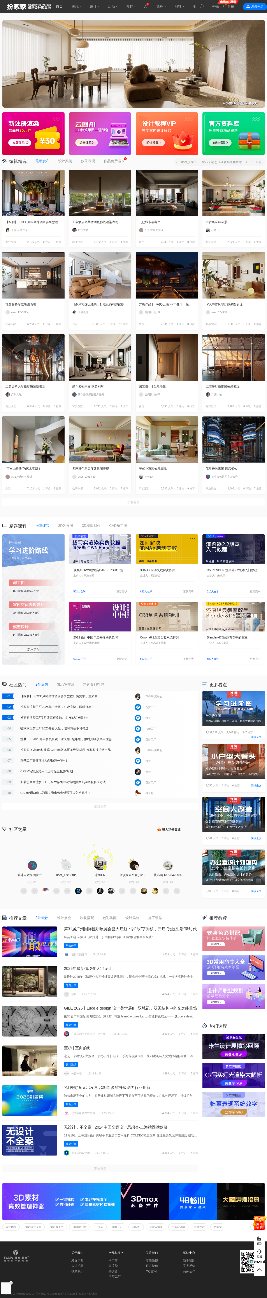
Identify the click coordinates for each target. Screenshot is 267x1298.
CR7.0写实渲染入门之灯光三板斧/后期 (46, 771)
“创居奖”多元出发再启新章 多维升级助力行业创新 (107, 1087)
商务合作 (189, 1271)
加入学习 (33, 649)
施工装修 (155, 918)
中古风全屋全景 (216, 222)
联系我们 (77, 1271)
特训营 (113, 1271)
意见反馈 (189, 1266)
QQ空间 (151, 1271)
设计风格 (132, 918)
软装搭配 (87, 918)
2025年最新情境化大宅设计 (88, 968)
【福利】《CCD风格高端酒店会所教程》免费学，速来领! (35, 222)
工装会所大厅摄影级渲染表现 (25, 386)
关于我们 (77, 1253)
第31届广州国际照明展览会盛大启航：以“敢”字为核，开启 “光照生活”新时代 (130, 929)
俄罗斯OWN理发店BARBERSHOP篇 (98, 570)
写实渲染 (211, 242)
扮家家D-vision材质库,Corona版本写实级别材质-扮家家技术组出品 (65, 750)
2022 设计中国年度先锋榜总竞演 (95, 637)
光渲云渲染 (156, 1227)
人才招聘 (77, 1266)
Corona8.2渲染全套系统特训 (159, 637)
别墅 (8, 488)
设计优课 (11, 1227)
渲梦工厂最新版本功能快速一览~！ (44, 760)
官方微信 (152, 1266)
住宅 (74, 324)
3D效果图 (65, 526)
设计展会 (64, 918)
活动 (111, 6)
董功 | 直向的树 (77, 1048)
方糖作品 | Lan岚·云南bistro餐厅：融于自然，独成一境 (168, 304)
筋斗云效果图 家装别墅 (88, 386)
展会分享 (71, 945)
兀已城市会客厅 (149, 222)
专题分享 (71, 985)
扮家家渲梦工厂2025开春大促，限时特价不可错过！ (55, 728)
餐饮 (141, 324)
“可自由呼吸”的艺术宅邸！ (23, 468)
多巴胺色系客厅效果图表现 (90, 468)
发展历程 (77, 1260)
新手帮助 (189, 1260)
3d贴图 (136, 1227)
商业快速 (10, 242)
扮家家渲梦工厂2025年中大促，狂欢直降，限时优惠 (55, 707)
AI (146, 6)
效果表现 (88, 161)
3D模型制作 (91, 526)
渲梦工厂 (117, 1227)
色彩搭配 (110, 918)
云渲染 (99, 1227)
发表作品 (257, 6)
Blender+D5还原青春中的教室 (227, 637)
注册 (231, 6)
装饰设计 (199, 1227)
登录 (216, 6)
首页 (59, 6)
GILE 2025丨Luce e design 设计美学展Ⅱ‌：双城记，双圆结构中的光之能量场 (130, 1008)
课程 (159, 6)
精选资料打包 (93, 684)
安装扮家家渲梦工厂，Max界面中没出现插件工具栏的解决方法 (63, 782)
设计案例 (65, 161)
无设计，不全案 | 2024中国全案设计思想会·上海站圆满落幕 (116, 1127)
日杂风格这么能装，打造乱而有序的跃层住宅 (101, 304)
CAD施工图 (118, 526)
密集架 (218, 1227)
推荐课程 (42, 526)
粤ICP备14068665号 (52, 1293)
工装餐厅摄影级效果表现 (222, 386)
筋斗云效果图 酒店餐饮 (221, 468)
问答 (177, 6)
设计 (93, 6)
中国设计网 (178, 1227)
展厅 (141, 242)
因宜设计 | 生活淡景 (152, 386)
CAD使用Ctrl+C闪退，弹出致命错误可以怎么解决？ (55, 793)
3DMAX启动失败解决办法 (157, 570)
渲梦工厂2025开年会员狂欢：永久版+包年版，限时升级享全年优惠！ (67, 739)
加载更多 (133, 502)
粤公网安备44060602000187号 (20, 1293)
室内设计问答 (33, 1227)
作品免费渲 (114, 161)
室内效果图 (56, 1227)
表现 (75, 6)
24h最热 (41, 684)
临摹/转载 (11, 324)
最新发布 (42, 161)
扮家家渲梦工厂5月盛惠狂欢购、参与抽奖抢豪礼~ (54, 717)
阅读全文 (256, 737)
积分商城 (169, 829)
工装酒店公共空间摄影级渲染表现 (95, 222)
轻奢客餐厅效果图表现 (20, 304)
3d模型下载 (79, 1227)
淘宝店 (113, 1260)
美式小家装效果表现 (153, 468)
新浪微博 (152, 1260)
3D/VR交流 (65, 684)
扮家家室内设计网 (29, 6)
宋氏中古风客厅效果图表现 (224, 304)
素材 (129, 6)
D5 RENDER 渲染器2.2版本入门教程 (232, 570)
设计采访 (71, 1064)
